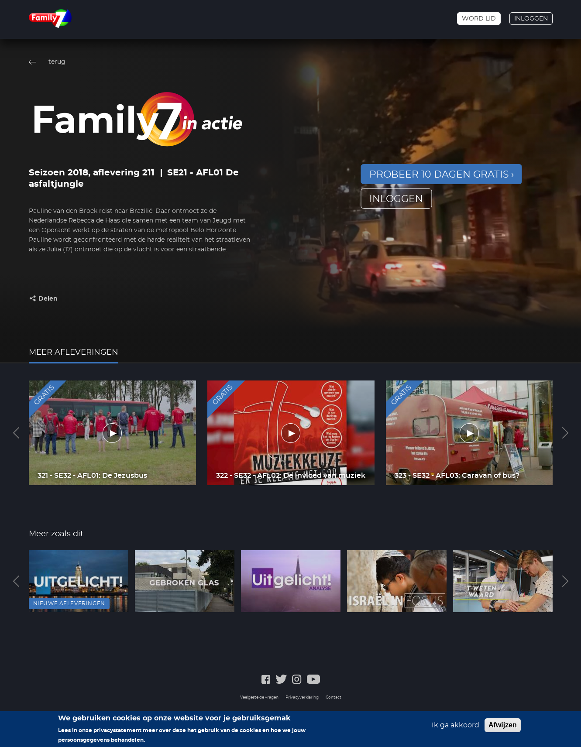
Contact (333, 697)
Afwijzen (502, 725)
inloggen (396, 199)
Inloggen (531, 19)
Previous (16, 432)
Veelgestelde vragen (259, 697)
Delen (48, 299)
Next (565, 432)
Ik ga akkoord (455, 725)
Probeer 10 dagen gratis (439, 174)
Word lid (479, 19)
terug (56, 62)
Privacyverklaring (302, 697)
